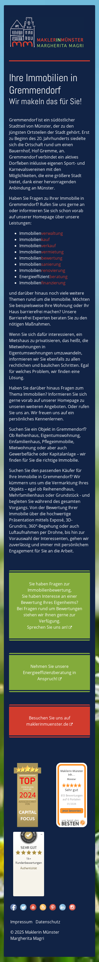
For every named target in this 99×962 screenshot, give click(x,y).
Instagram (72, 907)
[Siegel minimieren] (41, 834)
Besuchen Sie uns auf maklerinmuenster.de (48, 721)
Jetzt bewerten (71, 810)
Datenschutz (48, 922)
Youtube (33, 907)
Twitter (23, 907)
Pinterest (53, 907)
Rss (43, 907)
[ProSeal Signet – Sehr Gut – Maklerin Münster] (28, 845)
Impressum (21, 922)
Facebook (13, 907)
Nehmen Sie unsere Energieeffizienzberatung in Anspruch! (49, 673)
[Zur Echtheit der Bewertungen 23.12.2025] (28, 868)
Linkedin (62, 907)
